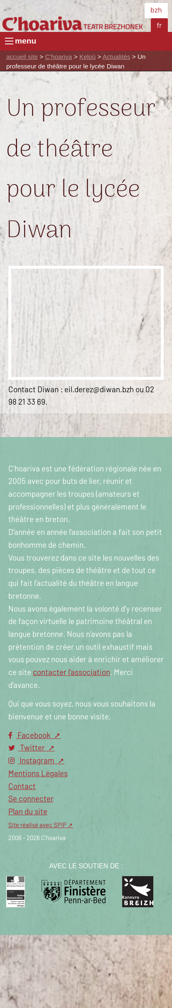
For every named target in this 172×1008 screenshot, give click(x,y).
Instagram (32, 761)
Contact (22, 787)
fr (159, 25)
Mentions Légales (38, 774)
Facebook (30, 736)
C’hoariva (58, 56)
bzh (156, 10)
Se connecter (31, 799)
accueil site (22, 56)
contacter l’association (71, 673)
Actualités (116, 56)
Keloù (87, 56)
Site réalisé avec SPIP (37, 825)
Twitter (27, 748)
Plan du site (27, 812)
